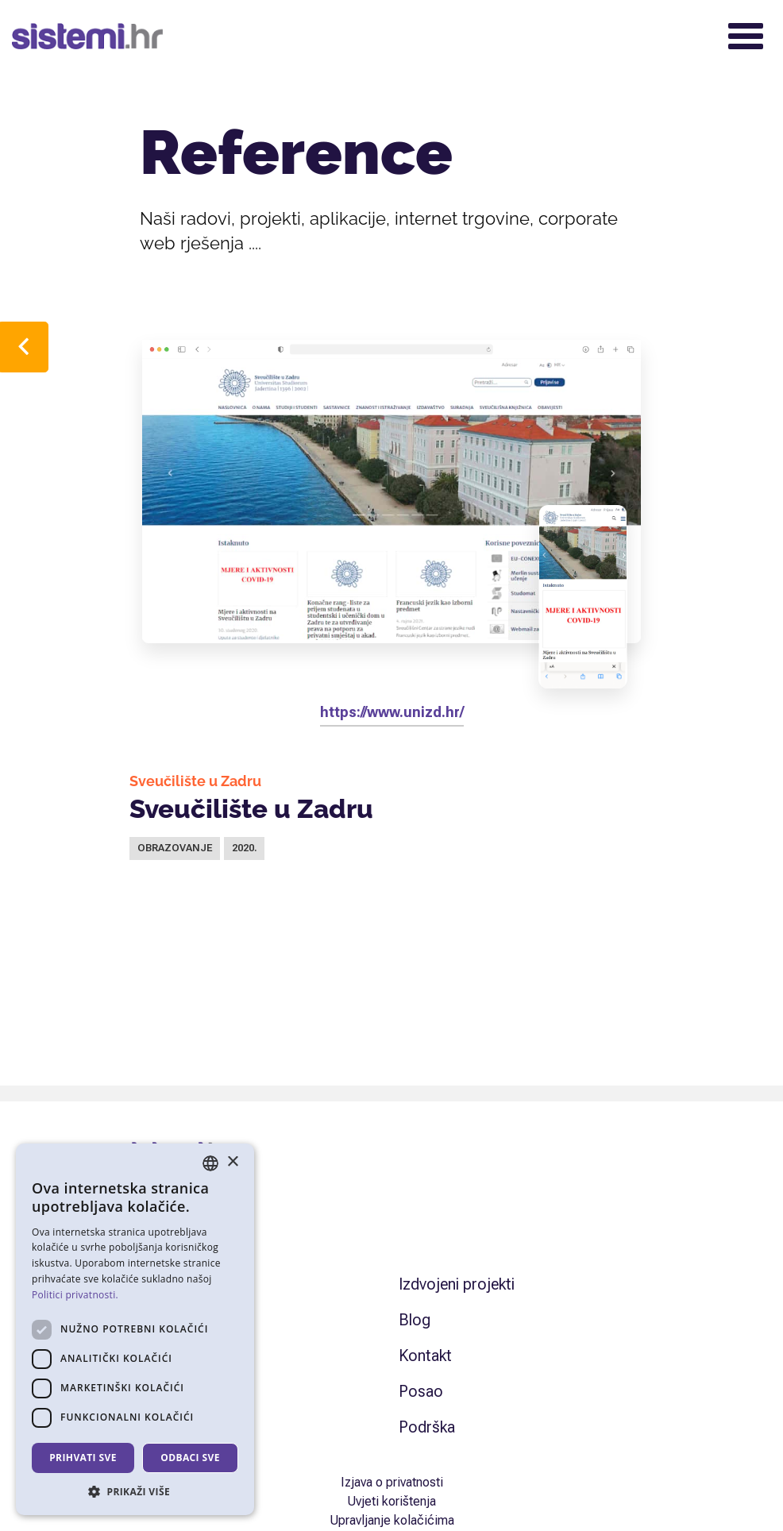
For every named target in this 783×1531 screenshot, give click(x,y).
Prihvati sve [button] (83, 1457)
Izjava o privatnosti (392, 1482)
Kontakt (425, 1355)
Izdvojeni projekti (457, 1284)
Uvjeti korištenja (391, 1501)
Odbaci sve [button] (190, 1457)
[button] (135, 1491)
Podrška (427, 1427)
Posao (421, 1391)
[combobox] (210, 1163)
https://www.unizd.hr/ (392, 712)
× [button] (232, 1162)
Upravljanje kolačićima (392, 1520)
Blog (414, 1319)
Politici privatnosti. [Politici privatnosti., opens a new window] (75, 1295)
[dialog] (135, 1329)
